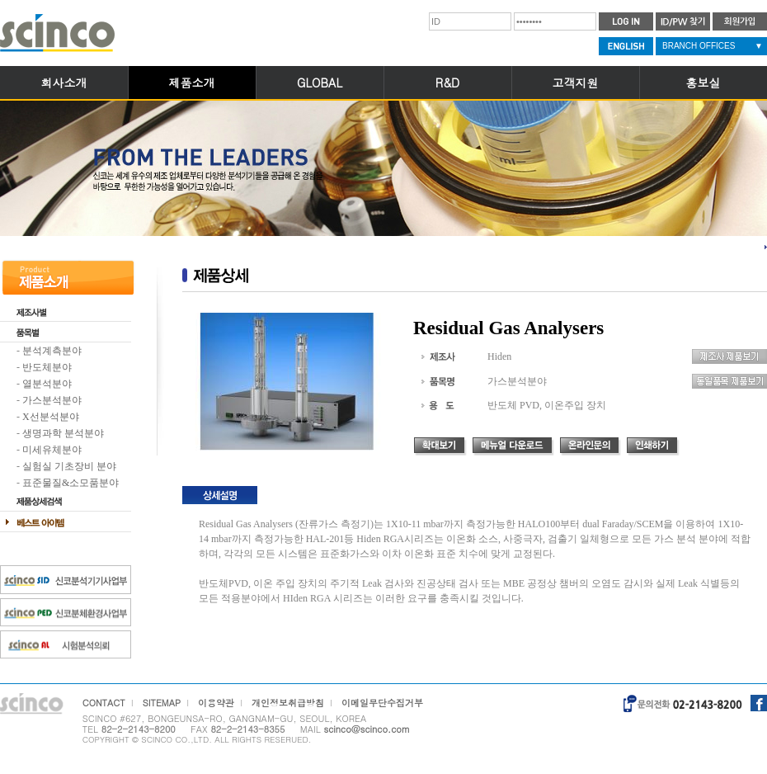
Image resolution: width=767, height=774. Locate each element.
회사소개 (64, 82)
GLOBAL (319, 82)
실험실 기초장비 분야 (69, 466)
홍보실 (703, 82)
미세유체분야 (52, 449)
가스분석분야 (52, 400)
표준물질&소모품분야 (70, 482)
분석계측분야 (52, 350)
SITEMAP (162, 702)
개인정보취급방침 (288, 702)
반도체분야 (47, 367)
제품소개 (192, 82)
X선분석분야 (50, 416)
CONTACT (103, 702)
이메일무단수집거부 (382, 702)
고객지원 (576, 82)
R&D (447, 82)
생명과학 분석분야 (63, 433)
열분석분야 (47, 383)
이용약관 (216, 702)
